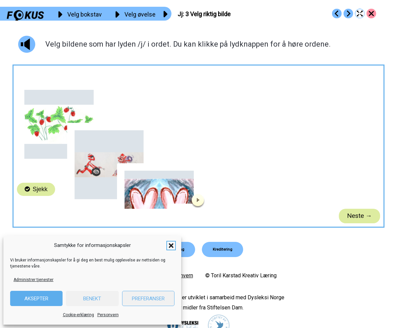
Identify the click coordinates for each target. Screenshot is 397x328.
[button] (171, 245)
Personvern (108, 314)
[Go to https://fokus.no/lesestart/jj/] (371, 13)
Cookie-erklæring (78, 314)
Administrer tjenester (33, 279)
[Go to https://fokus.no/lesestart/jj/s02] (337, 13)
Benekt (92, 299)
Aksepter (36, 299)
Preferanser (148, 299)
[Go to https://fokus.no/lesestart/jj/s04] (348, 13)
